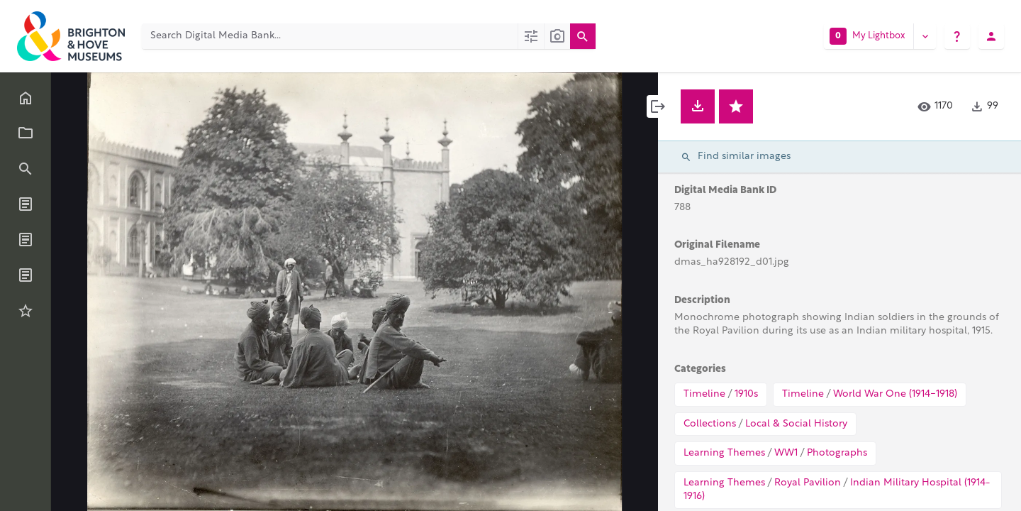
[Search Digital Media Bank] (330, 36)
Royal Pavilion (807, 483)
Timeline (704, 394)
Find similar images (736, 157)
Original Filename (717, 245)
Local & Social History (796, 424)
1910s (746, 394)
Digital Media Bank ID (725, 190)
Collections (710, 424)
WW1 (786, 453)
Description (702, 300)
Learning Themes (724, 453)
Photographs (837, 453)
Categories (700, 369)
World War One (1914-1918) (895, 394)
